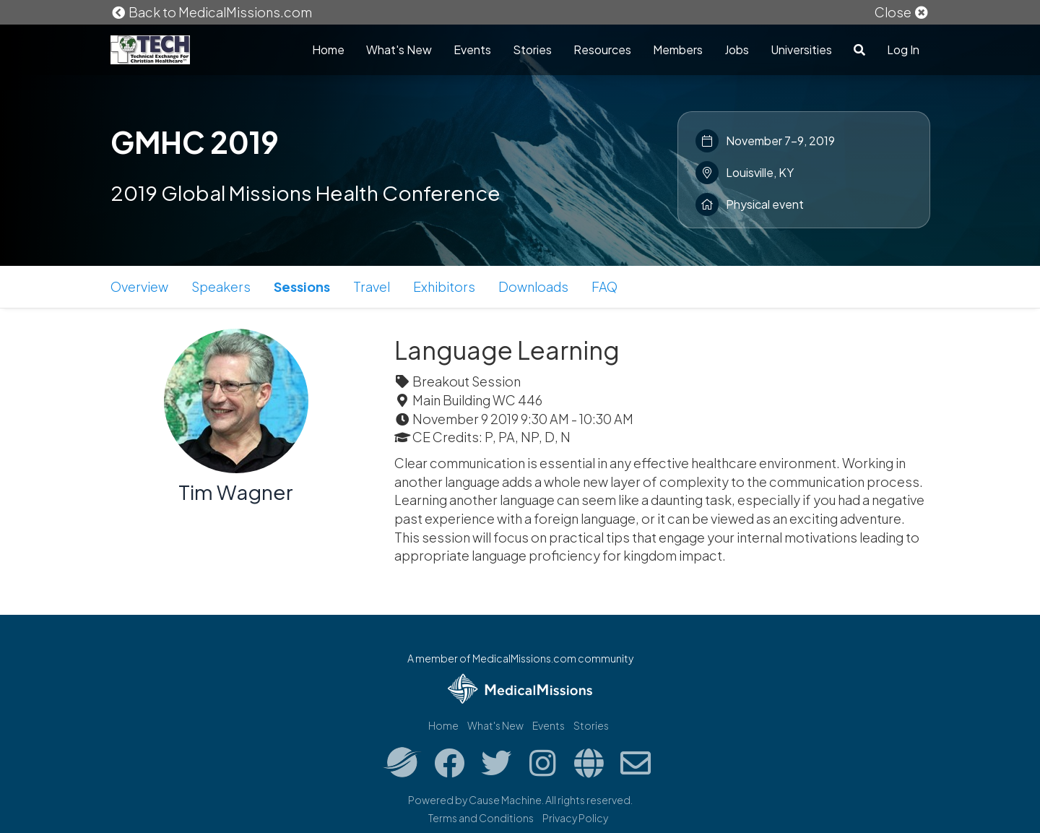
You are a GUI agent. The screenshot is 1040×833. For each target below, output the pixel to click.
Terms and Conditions (481, 817)
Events (472, 49)
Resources (602, 49)
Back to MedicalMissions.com (211, 12)
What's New (399, 49)
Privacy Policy (575, 817)
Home (328, 49)
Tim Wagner (235, 491)
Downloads (533, 286)
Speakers (221, 286)
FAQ (605, 286)
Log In (903, 49)
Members (678, 49)
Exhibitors (444, 286)
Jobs (736, 49)
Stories (532, 49)
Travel (371, 286)
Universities (801, 49)
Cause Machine (505, 799)
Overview (139, 286)
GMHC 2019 (194, 141)
